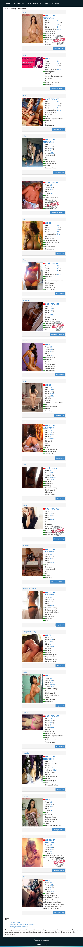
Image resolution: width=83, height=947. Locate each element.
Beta (24, 55)
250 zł (52, 439)
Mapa (46, 3)
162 (58, 227)
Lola (24, 219)
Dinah (25, 381)
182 (53, 763)
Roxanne (26, 546)
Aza (24, 179)
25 (58, 225)
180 (51, 432)
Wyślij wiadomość (59, 48)
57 (58, 25)
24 (51, 471)
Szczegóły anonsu (58, 129)
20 (58, 61)
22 (58, 266)
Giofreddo (26, 300)
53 (58, 230)
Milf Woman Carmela (30, 588)
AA (58, 232)
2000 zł (54, 770)
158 (51, 308)
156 (58, 23)
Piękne (52, 684)
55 (51, 515)
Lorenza (25, 796)
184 (51, 513)
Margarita (26, 753)
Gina (24, 12)
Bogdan (25, 712)
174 (51, 146)
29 (51, 387)
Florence (25, 260)
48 (51, 311)
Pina (24, 877)
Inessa (25, 341)
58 (51, 149)
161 (51, 847)
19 (51, 511)
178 (58, 268)
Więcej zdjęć (60, 253)
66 (51, 189)
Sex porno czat (19, 3)
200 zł (59, 29)
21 (58, 20)
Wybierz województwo (34, 3)
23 (51, 185)
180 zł (52, 153)
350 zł (52, 355)
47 (58, 270)
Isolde (25, 672)
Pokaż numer (60, 293)
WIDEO (48, 59)
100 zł (59, 110)
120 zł (52, 315)
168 (58, 63)
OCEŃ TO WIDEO (52, 99)
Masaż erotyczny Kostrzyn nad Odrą (22, 924)
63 (58, 106)
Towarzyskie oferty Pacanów (19, 927)
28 (58, 101)
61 (51, 682)
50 (51, 849)
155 (58, 104)
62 (51, 558)
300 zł (59, 69)
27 (51, 845)
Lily (24, 836)
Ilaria (24, 422)
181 (51, 389)
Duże (52, 394)
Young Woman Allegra (30, 632)
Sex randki (55, 3)
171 (51, 680)
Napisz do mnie (59, 415)
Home (8, 3)
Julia (24, 136)
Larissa (25, 505)
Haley (25, 95)
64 (51, 806)
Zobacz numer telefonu (57, 89)
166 (51, 187)
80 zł (58, 234)
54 (51, 475)
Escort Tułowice (15, 922)
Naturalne (53, 477)
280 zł (52, 193)
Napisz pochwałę (59, 539)
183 (51, 721)
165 (51, 885)
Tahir (24, 465)
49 (51, 392)
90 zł (52, 606)
